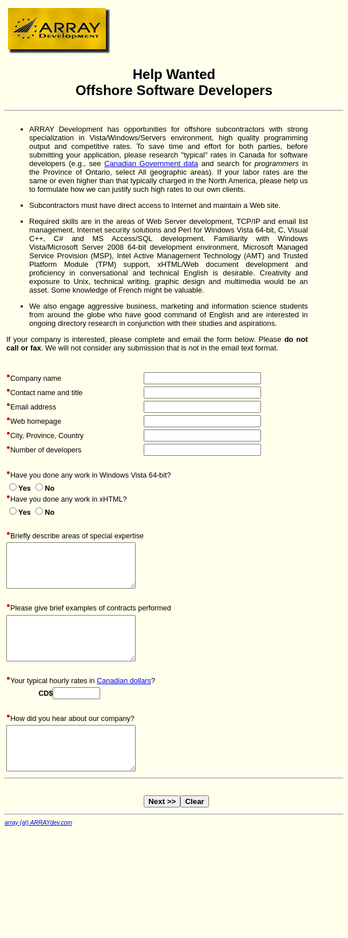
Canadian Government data (151, 163)
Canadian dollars (124, 681)
